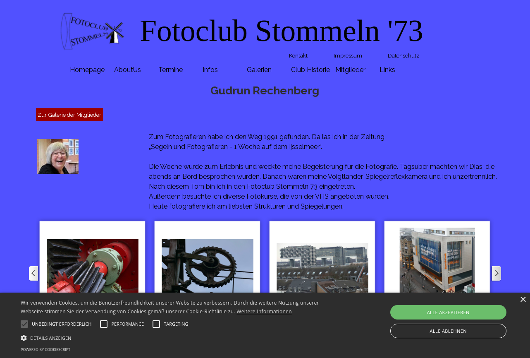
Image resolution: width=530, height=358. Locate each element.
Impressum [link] (348, 55)
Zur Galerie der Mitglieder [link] (69, 114)
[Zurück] (34, 273)
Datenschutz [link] (403, 55)
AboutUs (127, 70)
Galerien (259, 70)
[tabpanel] (281, 31)
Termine (170, 70)
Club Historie (310, 70)
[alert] (265, 325)
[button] (92, 273)
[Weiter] (496, 273)
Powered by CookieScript (45, 349)
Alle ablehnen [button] (448, 331)
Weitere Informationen (264, 311)
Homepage (87, 70)
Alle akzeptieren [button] (448, 312)
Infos (210, 70)
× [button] (523, 300)
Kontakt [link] (298, 55)
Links (387, 70)
